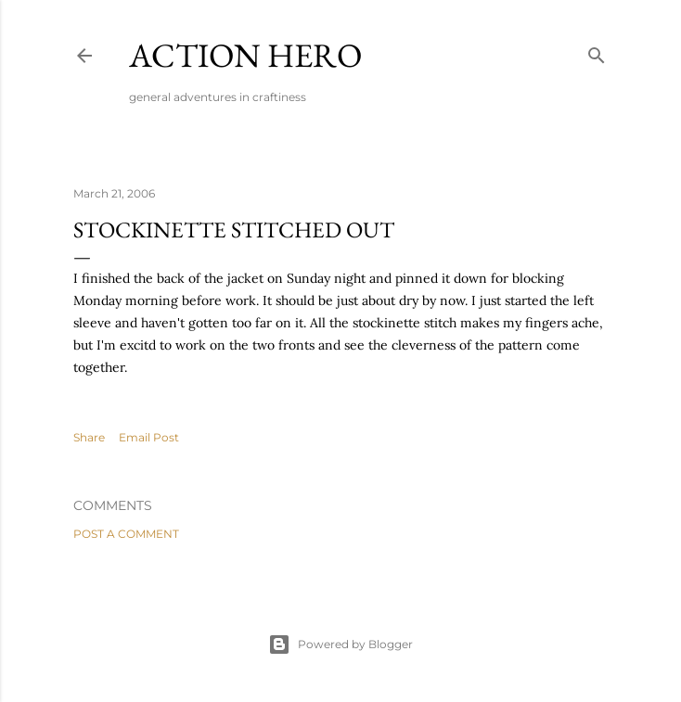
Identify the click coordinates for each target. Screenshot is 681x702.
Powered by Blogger (340, 644)
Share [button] (89, 437)
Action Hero (245, 55)
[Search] (596, 51)
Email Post (149, 437)
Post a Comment (126, 534)
